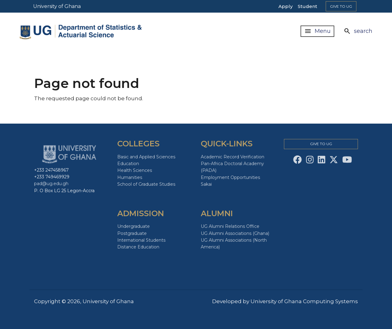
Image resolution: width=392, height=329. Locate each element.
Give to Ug (341, 6)
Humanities (129, 177)
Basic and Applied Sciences (146, 157)
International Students (141, 240)
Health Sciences (134, 170)
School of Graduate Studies (146, 184)
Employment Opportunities (230, 177)
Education (128, 163)
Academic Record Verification (232, 157)
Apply (285, 6)
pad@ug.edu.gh (51, 183)
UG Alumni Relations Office (230, 226)
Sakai (206, 184)
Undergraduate (133, 226)
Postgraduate (132, 233)
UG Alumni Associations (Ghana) (235, 233)
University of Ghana (57, 6)
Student (307, 6)
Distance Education (138, 247)
